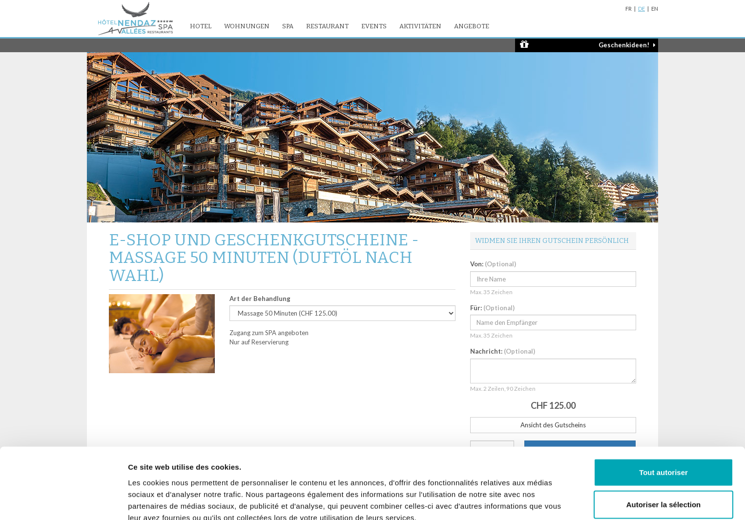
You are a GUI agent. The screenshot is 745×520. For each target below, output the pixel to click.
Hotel (200, 26)
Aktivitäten (420, 26)
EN (654, 8)
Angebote (471, 26)
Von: (493, 264)
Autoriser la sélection (663, 456)
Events (374, 26)
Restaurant (327, 26)
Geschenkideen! (588, 44)
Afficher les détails (538, 501)
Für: (492, 308)
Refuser (663, 488)
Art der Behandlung (259, 298)
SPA (287, 26)
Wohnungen (246, 26)
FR (628, 8)
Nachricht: (502, 351)
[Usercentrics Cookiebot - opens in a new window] (63, 501)
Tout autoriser (663, 424)
